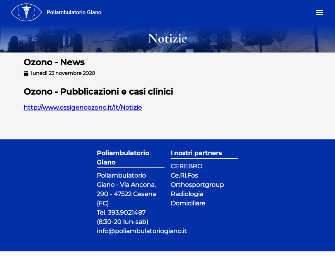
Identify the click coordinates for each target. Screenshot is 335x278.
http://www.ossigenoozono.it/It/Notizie (83, 107)
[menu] (26, 12)
